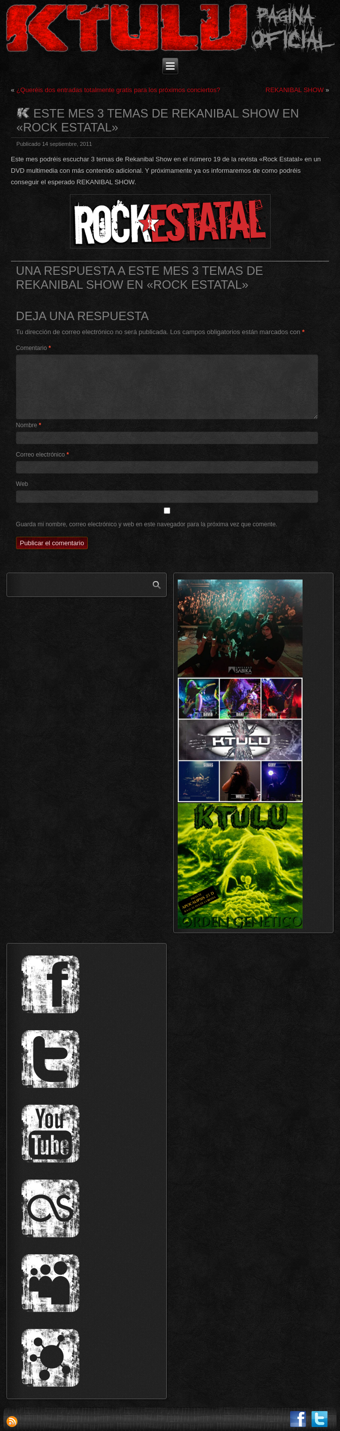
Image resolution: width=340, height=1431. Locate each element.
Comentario (33, 348)
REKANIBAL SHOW (295, 90)
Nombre (28, 425)
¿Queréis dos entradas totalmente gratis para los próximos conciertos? (118, 90)
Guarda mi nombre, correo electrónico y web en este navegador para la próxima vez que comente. (147, 524)
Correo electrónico (42, 454)
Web (22, 483)
